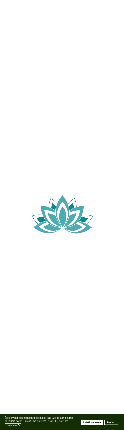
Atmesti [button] (111, 422)
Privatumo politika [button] (35, 421)
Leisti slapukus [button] (92, 422)
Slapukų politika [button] (58, 421)
